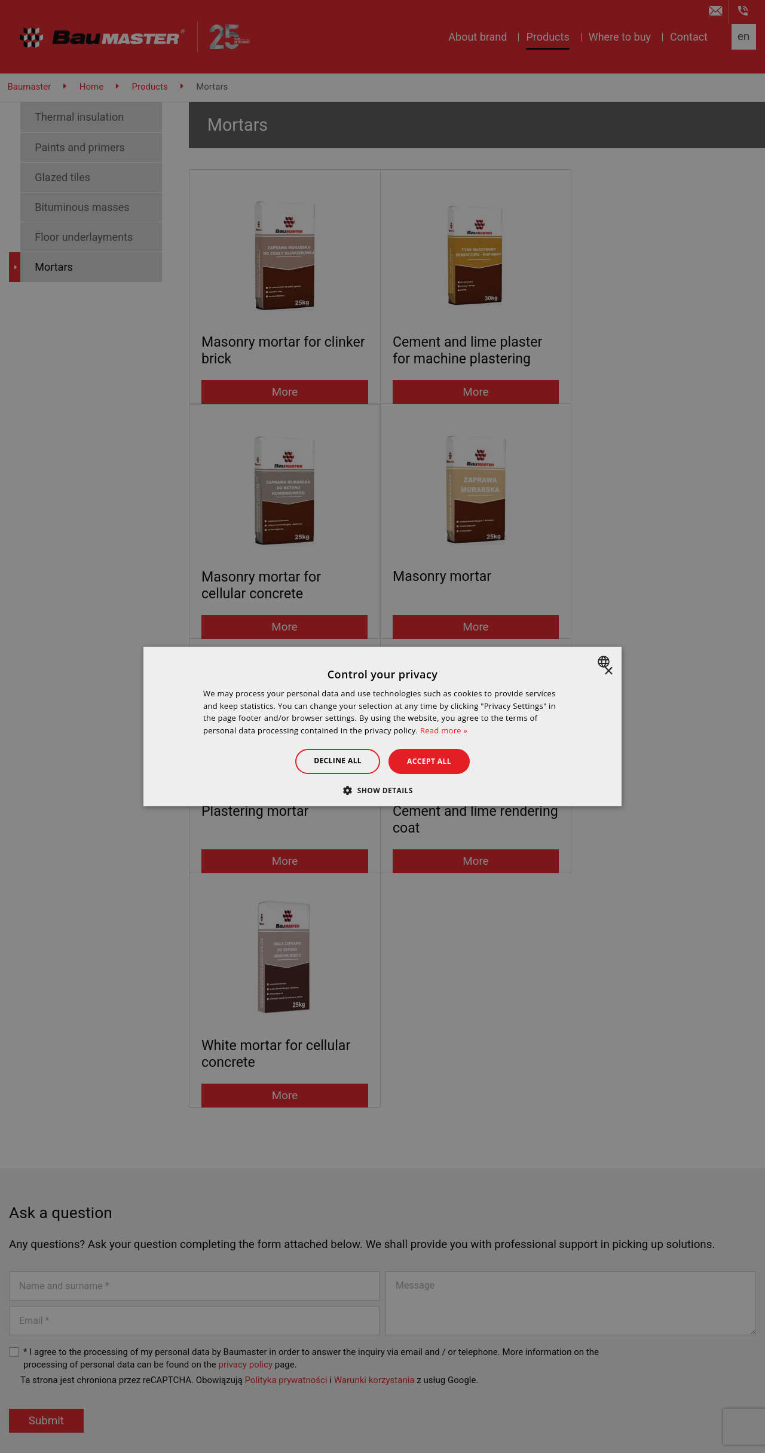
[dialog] (382, 727)
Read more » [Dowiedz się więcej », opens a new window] (443, 730)
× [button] (608, 671)
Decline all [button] (337, 760)
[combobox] (605, 662)
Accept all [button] (430, 761)
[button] (382, 790)
